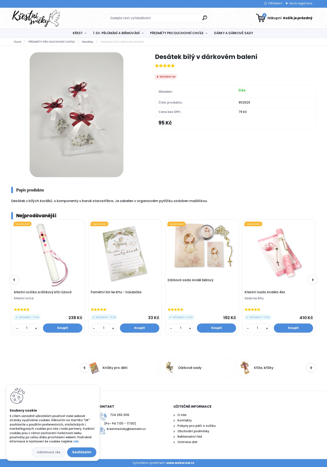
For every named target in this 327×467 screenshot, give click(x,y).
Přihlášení (275, 3)
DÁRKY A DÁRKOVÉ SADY (233, 33)
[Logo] (36, 18)
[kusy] (27, 328)
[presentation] (14, 280)
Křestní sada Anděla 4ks (265, 292)
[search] (204, 19)
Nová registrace (300, 3)
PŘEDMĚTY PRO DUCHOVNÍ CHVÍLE (177, 33)
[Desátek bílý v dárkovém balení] (76, 114)
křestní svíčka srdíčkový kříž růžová (43, 292)
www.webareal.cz (180, 463)
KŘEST (78, 33)
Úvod (17, 42)
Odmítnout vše (48, 452)
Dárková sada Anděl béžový (190, 280)
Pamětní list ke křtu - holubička (116, 292)
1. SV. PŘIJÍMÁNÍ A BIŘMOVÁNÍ (116, 33)
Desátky (87, 42)
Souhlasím (81, 452)
